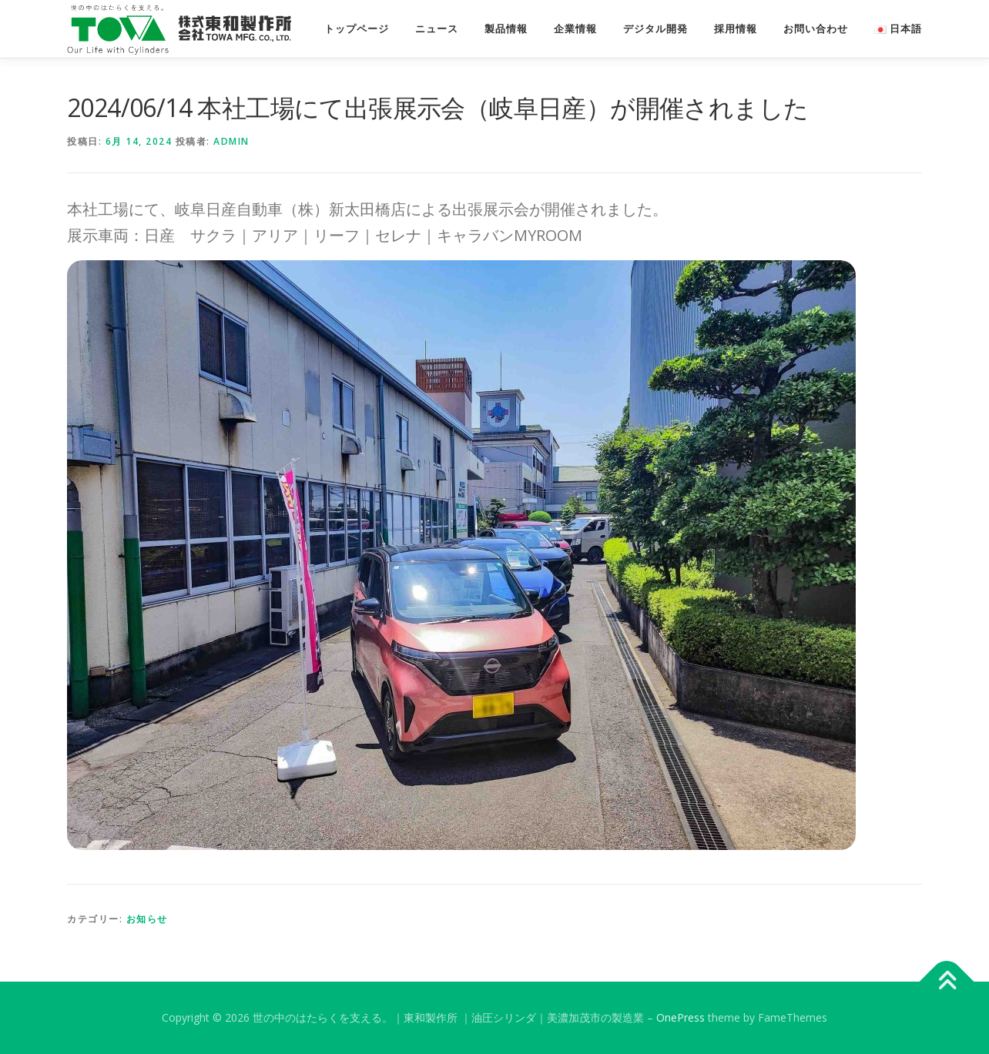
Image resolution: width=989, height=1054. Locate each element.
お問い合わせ (815, 29)
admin (231, 141)
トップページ (356, 29)
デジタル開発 (655, 29)
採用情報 (735, 29)
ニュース (436, 29)
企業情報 (575, 29)
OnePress (680, 1017)
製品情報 (506, 29)
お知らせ (147, 918)
